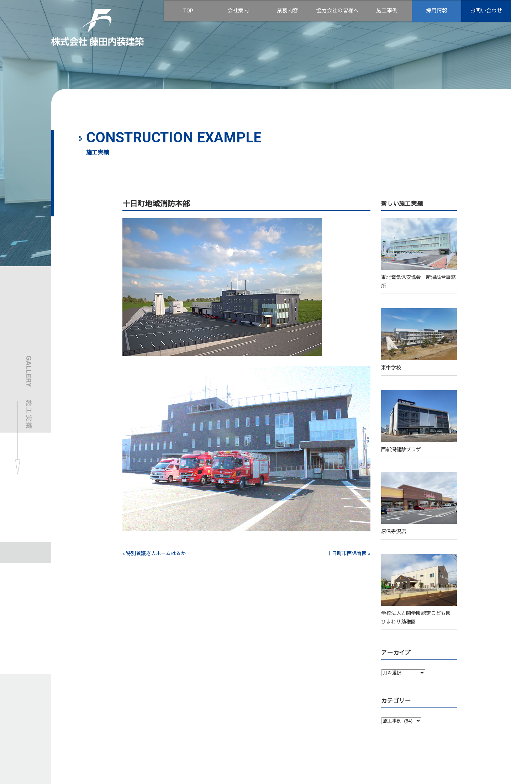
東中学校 (391, 367)
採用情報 (436, 10)
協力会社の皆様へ (337, 10)
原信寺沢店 (393, 531)
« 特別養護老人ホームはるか (154, 553)
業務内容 (287, 10)
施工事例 (386, 10)
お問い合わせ (486, 10)
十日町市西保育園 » (348, 553)
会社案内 (238, 10)
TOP (188, 10)
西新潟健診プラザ (401, 449)
